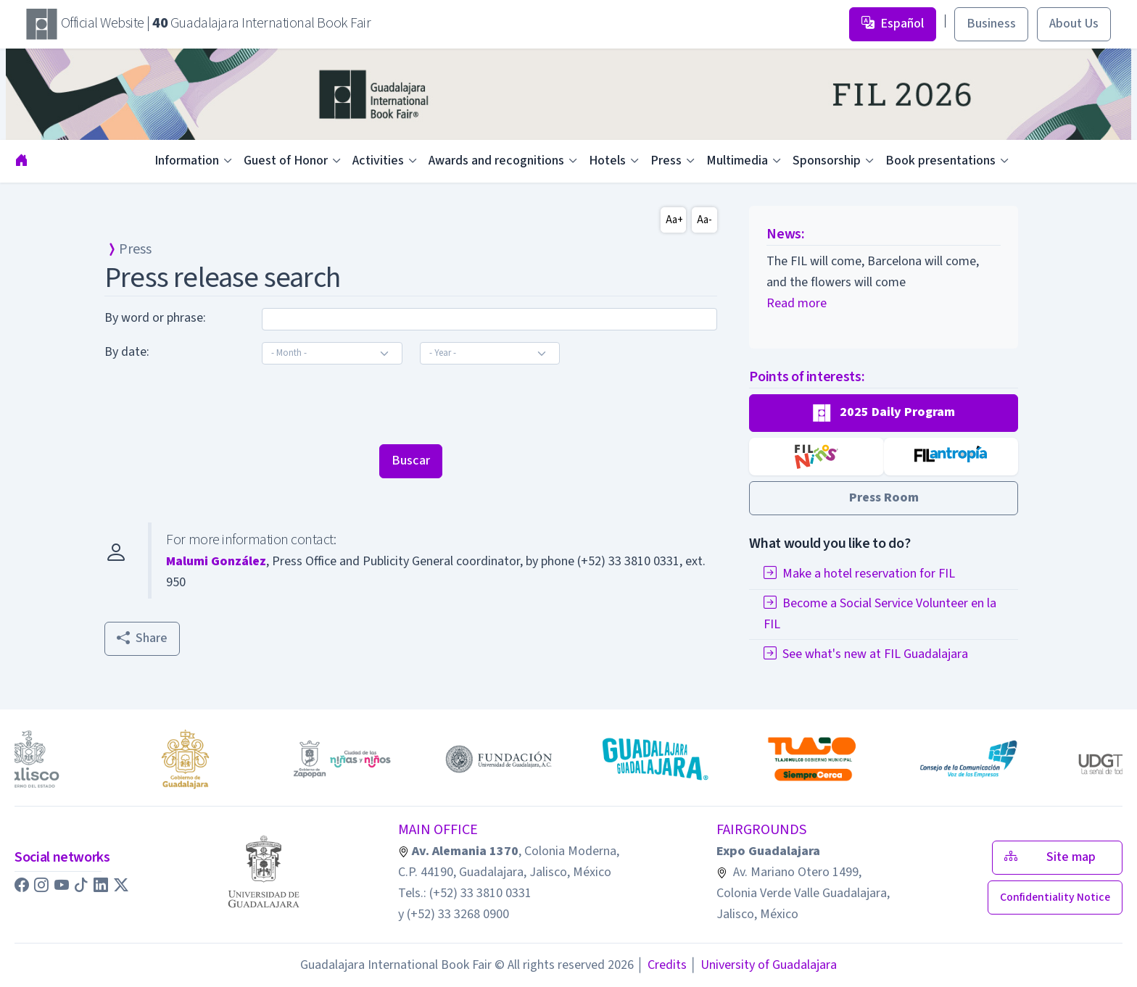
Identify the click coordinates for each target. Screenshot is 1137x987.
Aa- (704, 220)
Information (186, 160)
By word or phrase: (155, 318)
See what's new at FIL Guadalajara (866, 654)
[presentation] (214, 404)
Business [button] (991, 23)
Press (666, 160)
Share (142, 638)
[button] (883, 413)
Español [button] (892, 23)
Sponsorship (827, 160)
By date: (126, 352)
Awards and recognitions (496, 160)
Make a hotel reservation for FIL (859, 574)
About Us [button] (1074, 23)
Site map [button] (1057, 857)
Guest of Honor (286, 160)
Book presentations (940, 160)
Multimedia (737, 160)
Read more (796, 303)
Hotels (607, 160)
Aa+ (674, 220)
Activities (378, 160)
